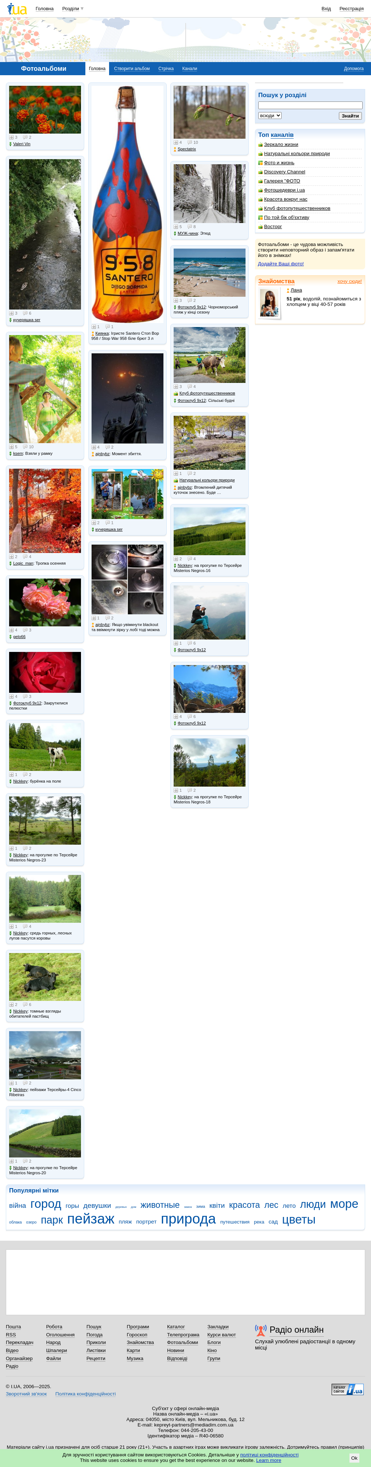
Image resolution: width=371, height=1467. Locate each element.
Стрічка (166, 68)
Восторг (270, 226)
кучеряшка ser (24, 320)
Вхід (326, 8)
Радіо (12, 1366)
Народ (53, 1342)
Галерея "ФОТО (279, 181)
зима (200, 1206)
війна (17, 1205)
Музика (135, 1358)
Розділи (70, 8)
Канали (189, 68)
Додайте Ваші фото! (281, 263)
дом (133, 1207)
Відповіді (177, 1358)
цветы (299, 1219)
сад (273, 1221)
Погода (94, 1334)
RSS (11, 1334)
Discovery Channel (281, 171)
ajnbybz (101, 454)
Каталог (176, 1326)
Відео (12, 1350)
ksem (16, 453)
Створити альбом (132, 68)
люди (313, 1204)
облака (15, 1222)
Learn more (268, 1460)
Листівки (96, 1350)
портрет (146, 1221)
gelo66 (17, 636)
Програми (138, 1326)
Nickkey (18, 781)
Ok (354, 1458)
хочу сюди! (349, 281)
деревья (121, 1207)
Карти (133, 1350)
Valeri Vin (19, 144)
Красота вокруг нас (283, 199)
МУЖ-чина (186, 233)
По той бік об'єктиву (283, 217)
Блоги (214, 1342)
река (259, 1222)
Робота (54, 1326)
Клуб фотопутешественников (294, 208)
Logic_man (21, 563)
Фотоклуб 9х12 (25, 703)
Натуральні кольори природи (294, 153)
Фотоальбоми (182, 1342)
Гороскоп (137, 1334)
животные (159, 1205)
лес (271, 1205)
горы (72, 1205)
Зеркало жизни (278, 144)
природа (188, 1218)
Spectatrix (185, 149)
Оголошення (60, 1334)
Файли (53, 1358)
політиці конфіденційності (269, 1455)
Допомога (354, 68)
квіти (217, 1205)
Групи (214, 1358)
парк (52, 1220)
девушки (97, 1205)
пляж (125, 1221)
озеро (31, 1222)
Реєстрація (352, 8)
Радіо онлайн (297, 1329)
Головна (45, 8)
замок (188, 1207)
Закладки (218, 1326)
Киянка (100, 333)
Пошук (93, 1326)
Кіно (212, 1350)
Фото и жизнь (276, 162)
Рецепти (95, 1358)
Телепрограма (183, 1334)
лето (289, 1205)
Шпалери (56, 1350)
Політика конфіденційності (85, 1394)
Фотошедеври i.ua (281, 190)
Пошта (13, 1326)
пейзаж (91, 1218)
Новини (175, 1350)
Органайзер (19, 1358)
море (344, 1203)
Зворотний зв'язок (26, 1394)
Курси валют (222, 1334)
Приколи (96, 1342)
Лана (294, 290)
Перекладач (19, 1342)
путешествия (235, 1222)
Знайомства (276, 281)
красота (244, 1205)
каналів (282, 134)
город (45, 1203)
